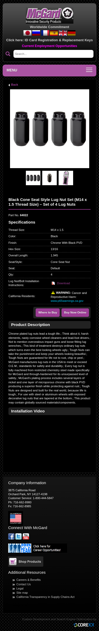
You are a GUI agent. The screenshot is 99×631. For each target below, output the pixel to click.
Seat (11, 268)
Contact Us (23, 584)
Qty (10, 274)
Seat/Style (15, 261)
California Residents (21, 296)
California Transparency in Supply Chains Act (45, 596)
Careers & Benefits (28, 579)
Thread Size (16, 229)
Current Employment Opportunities (49, 46)
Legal (19, 588)
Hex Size (14, 249)
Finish (12, 242)
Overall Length (17, 255)
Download (63, 283)
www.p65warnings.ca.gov (67, 300)
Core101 (85, 625)
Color (11, 236)
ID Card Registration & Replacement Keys (59, 40)
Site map (22, 592)
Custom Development (36, 619)
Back (14, 84)
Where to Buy (47, 312)
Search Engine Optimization (74, 619)
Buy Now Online (75, 312)
